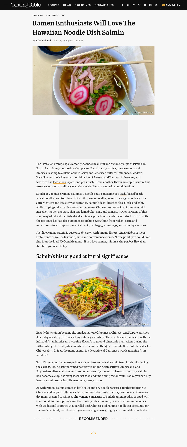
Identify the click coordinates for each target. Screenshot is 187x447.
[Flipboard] (133, 5)
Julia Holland (43, 40)
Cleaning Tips (55, 15)
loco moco (59, 182)
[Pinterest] (139, 5)
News (67, 5)
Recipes (53, 5)
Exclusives (83, 5)
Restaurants (104, 5)
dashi (123, 193)
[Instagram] (150, 5)
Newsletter (172, 4)
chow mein (81, 396)
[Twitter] (128, 5)
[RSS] (156, 5)
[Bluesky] (145, 5)
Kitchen (38, 15)
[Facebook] (122, 5)
